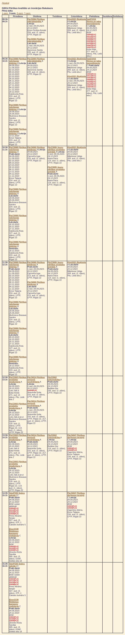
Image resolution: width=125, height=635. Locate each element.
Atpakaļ (5, 3)
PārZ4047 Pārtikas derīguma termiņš (76, 436)
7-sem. (27, 13)
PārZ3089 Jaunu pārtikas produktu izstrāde (56, 149)
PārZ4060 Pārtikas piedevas (36, 148)
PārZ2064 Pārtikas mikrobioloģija (36, 20)
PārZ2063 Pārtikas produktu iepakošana (18, 379)
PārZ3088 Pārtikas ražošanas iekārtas (18, 61)
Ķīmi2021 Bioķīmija (76, 19)
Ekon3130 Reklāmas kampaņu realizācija (14, 532)
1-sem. (5, 13)
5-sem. (20, 13)
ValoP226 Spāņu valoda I (17, 494)
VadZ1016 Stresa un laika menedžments (94, 21)
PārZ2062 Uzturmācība (54, 378)
